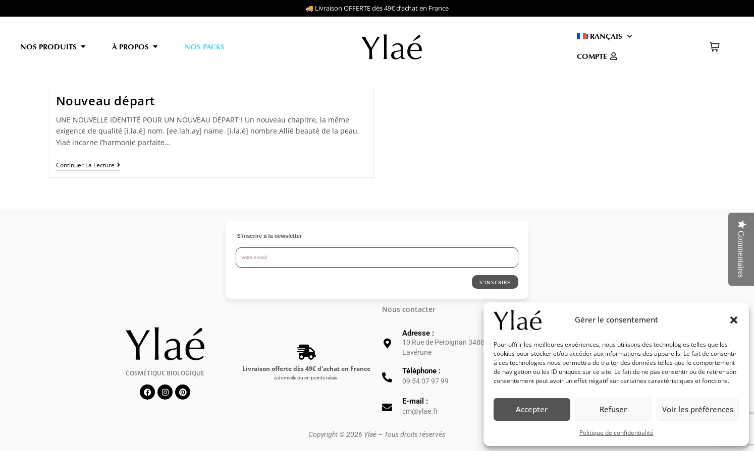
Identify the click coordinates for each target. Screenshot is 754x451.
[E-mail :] (387, 408)
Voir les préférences (697, 409)
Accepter (532, 409)
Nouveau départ (105, 100)
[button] (734, 320)
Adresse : (418, 333)
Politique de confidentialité (616, 432)
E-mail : (415, 401)
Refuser (613, 409)
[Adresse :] (387, 344)
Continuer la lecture (88, 165)
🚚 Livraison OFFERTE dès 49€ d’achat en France (377, 8)
